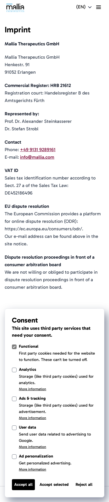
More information (32, 389)
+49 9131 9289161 (38, 149)
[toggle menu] (98, 7)
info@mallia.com (37, 157)
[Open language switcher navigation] (84, 7)
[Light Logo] (15, 8)
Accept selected (54, 484)
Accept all (23, 484)
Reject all (84, 484)
